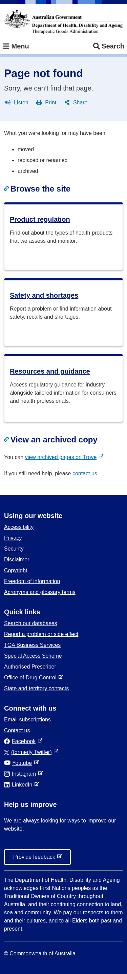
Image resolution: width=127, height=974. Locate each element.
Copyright (15, 570)
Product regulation (40, 219)
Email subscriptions (27, 719)
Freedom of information (32, 581)
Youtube (19, 763)
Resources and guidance (50, 371)
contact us (84, 473)
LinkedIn (19, 785)
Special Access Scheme (33, 656)
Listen (16, 103)
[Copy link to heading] (7, 188)
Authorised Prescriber (30, 667)
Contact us (17, 730)
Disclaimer (16, 559)
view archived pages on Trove (62, 457)
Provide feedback (35, 859)
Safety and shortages (44, 295)
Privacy (13, 538)
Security (14, 549)
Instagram (21, 774)
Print (46, 103)
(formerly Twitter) (29, 752)
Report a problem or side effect (41, 634)
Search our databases (30, 623)
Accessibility (19, 527)
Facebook (21, 741)
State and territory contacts (36, 688)
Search (108, 46)
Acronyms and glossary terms (40, 592)
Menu (16, 46)
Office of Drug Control (31, 677)
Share (76, 103)
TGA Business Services (32, 645)
